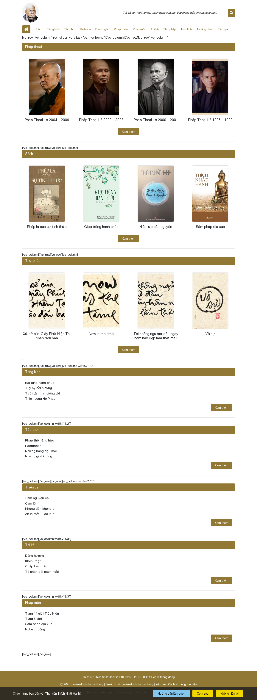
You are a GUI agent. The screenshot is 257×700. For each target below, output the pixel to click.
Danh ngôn (102, 29)
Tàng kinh (53, 29)
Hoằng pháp (205, 29)
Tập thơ (69, 29)
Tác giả (223, 29)
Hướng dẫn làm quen (171, 693)
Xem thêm (128, 131)
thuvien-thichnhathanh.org (87, 684)
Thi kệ (155, 29)
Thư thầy (186, 29)
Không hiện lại (229, 693)
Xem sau (202, 693)
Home (26, 29)
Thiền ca (85, 29)
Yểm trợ (161, 684)
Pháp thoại (121, 29)
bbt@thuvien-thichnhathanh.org (134, 684)
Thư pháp (169, 29)
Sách (38, 29)
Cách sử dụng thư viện (182, 684)
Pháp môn (139, 29)
